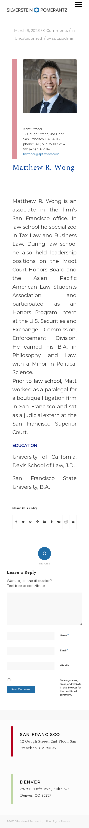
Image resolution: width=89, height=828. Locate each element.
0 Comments (55, 30)
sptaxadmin (63, 38)
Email (64, 650)
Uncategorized (28, 38)
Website (64, 665)
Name (64, 635)
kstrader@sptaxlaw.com (41, 154)
